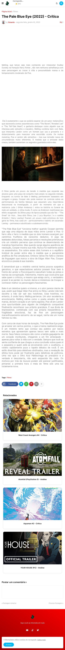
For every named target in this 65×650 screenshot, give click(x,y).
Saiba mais (41, 640)
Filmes (15, 11)
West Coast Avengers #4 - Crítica (32, 435)
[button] (2, 3)
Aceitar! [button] (9, 645)
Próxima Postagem (55, 603)
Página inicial (7, 11)
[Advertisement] (32, 45)
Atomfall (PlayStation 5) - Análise (32, 479)
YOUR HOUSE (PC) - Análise (32, 568)
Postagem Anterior (9, 603)
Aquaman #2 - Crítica (32, 523)
